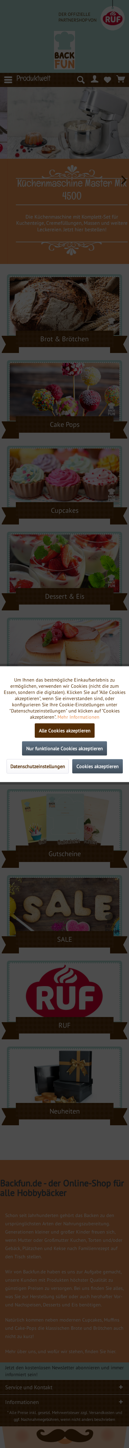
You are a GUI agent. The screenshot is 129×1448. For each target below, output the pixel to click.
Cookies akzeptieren (97, 766)
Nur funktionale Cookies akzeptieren (64, 748)
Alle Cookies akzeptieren (64, 730)
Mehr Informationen (78, 717)
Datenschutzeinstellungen (37, 766)
